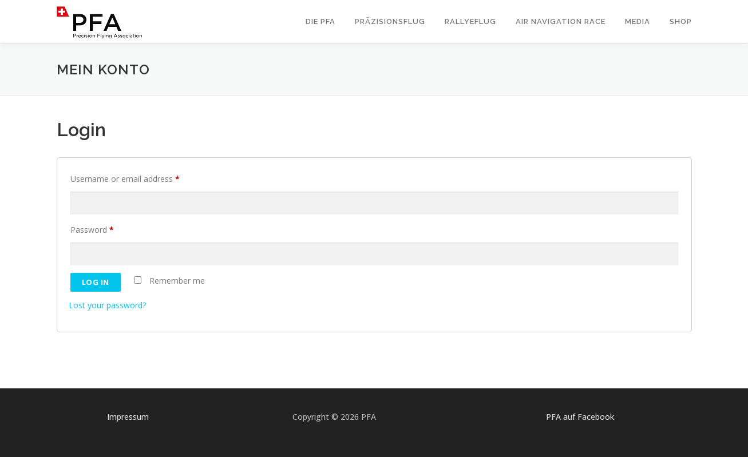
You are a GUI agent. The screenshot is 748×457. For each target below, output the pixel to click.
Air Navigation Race (560, 21)
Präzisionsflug (390, 21)
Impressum (128, 416)
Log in (95, 282)
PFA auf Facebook (580, 416)
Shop (681, 21)
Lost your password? (107, 305)
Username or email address (127, 179)
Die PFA (320, 21)
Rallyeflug (470, 21)
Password (94, 230)
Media (637, 21)
